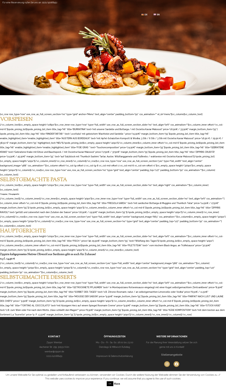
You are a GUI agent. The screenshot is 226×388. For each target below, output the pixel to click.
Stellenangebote (171, 354)
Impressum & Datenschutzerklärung (114, 356)
